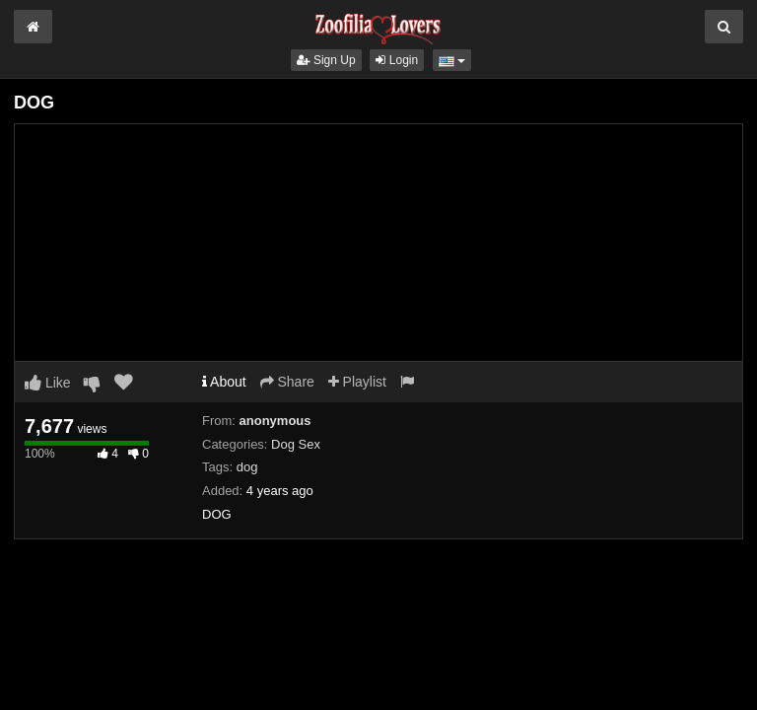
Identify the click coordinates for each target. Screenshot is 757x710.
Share (287, 382)
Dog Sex (295, 444)
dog (247, 467)
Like (48, 382)
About (224, 382)
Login (397, 60)
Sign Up (326, 60)
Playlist (357, 382)
